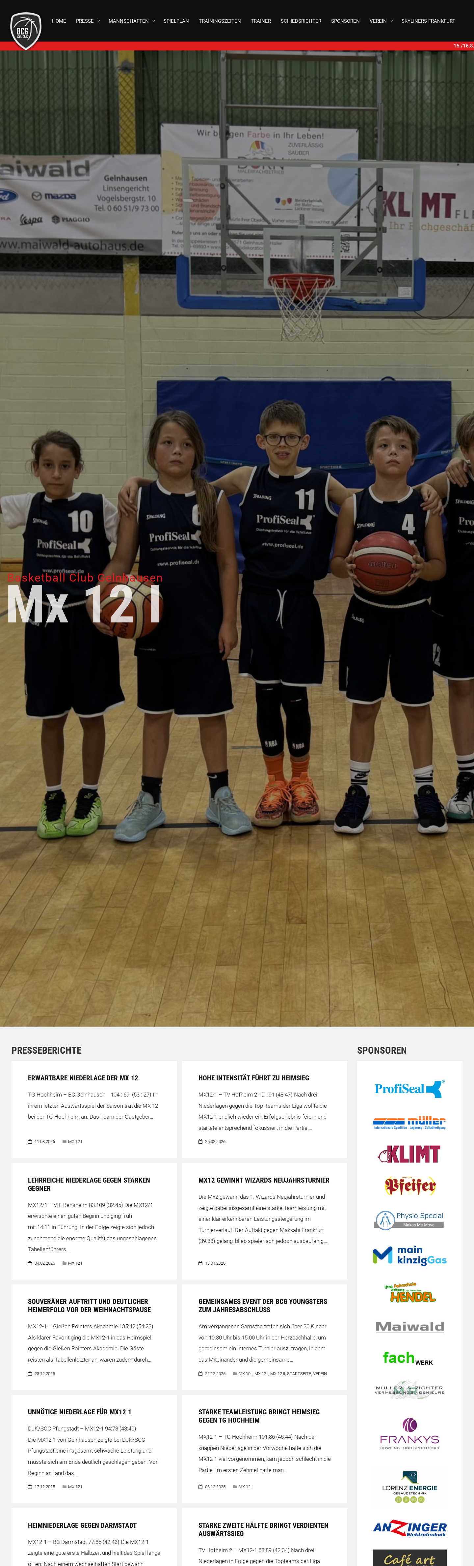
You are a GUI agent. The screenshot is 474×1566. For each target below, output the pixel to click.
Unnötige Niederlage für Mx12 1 (80, 1412)
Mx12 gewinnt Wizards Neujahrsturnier (263, 1180)
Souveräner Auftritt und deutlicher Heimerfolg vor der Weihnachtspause (89, 1306)
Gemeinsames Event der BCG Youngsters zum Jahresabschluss (263, 1306)
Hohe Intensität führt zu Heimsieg (253, 1078)
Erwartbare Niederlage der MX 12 (84, 1078)
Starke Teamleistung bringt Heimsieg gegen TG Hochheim (259, 1416)
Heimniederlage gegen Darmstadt (83, 1525)
